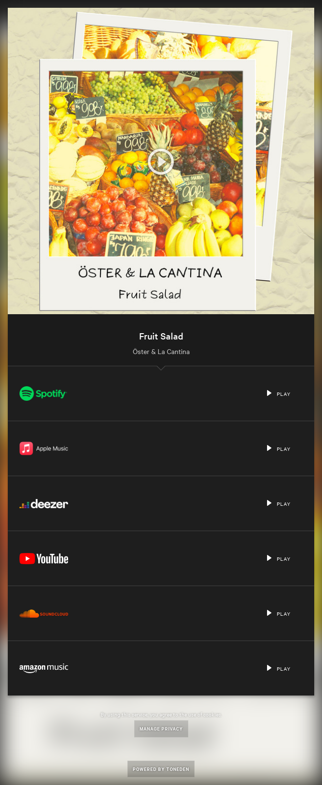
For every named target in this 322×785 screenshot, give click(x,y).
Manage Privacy (161, 728)
